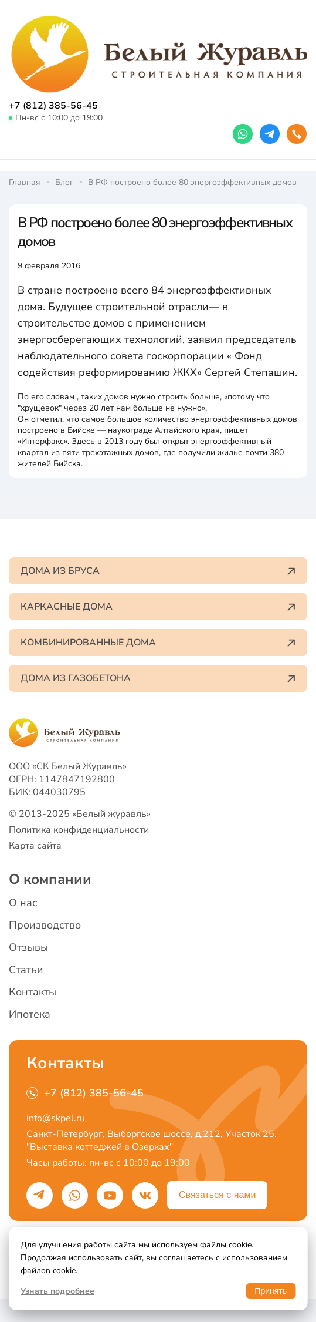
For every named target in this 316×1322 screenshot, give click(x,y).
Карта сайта (35, 845)
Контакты (32, 992)
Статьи (26, 970)
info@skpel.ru (55, 1118)
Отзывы (28, 947)
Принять (270, 1291)
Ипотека (29, 1014)
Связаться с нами (217, 1195)
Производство (45, 925)
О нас (23, 903)
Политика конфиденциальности (79, 829)
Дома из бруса (158, 570)
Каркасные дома (158, 606)
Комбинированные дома (158, 642)
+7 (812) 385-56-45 (53, 105)
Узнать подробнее (57, 1291)
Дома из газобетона (158, 678)
